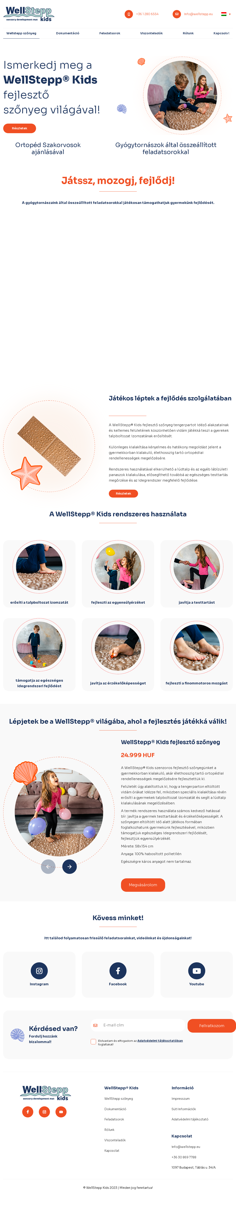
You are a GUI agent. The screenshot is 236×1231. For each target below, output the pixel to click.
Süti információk (184, 1109)
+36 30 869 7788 (184, 1157)
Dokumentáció (67, 33)
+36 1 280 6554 (147, 14)
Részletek (19, 128)
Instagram (39, 984)
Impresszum (181, 1099)
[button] (69, 866)
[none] (226, 14)
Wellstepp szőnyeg (21, 33)
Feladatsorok (109, 33)
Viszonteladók (151, 33)
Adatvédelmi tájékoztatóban (160, 1041)
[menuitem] (226, 14)
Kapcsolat (222, 33)
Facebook (118, 984)
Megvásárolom (143, 885)
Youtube (196, 984)
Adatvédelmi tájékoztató (190, 1119)
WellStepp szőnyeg (118, 1099)
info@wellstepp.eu (198, 14)
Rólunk (188, 33)
